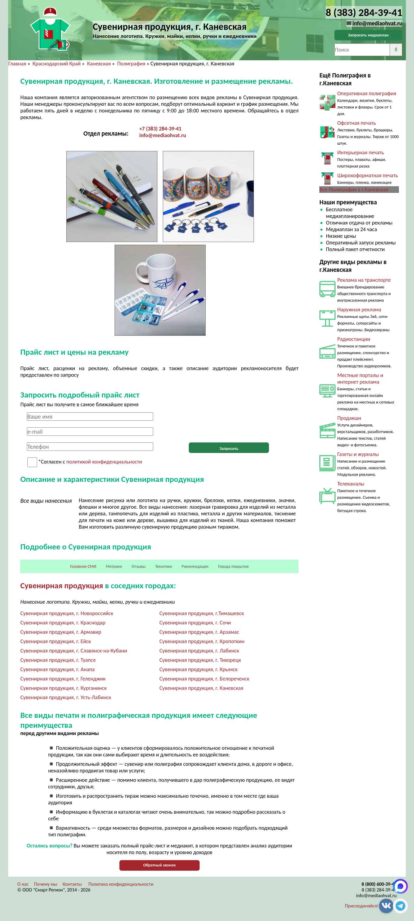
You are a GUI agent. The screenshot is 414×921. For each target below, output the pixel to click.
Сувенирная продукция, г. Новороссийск (66, 613)
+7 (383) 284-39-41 (160, 128)
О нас (22, 884)
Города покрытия (233, 566)
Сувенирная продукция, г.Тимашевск (202, 613)
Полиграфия (131, 63)
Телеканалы (350, 483)
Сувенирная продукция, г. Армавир (60, 632)
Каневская (99, 63)
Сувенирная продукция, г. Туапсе (58, 660)
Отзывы (139, 566)
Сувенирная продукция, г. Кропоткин (202, 641)
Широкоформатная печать (367, 175)
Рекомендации (195, 566)
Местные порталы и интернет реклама (360, 378)
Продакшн (349, 418)
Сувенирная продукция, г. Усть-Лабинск (65, 697)
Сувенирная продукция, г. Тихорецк (200, 660)
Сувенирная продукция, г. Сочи (195, 622)
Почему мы (45, 884)
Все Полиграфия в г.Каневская (353, 189)
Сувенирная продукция (61, 585)
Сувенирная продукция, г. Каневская (201, 688)
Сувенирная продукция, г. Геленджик (63, 678)
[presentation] (229, 424)
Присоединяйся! (362, 906)
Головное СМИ (83, 566)
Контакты (72, 884)
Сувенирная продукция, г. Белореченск (204, 678)
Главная (17, 63)
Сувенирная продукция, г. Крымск (199, 669)
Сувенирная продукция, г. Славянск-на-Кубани (73, 650)
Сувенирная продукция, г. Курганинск (63, 688)
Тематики (163, 566)
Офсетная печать (356, 123)
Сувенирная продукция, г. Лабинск (199, 650)
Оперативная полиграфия (366, 93)
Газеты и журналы (358, 454)
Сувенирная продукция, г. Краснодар (62, 622)
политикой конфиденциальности (104, 462)
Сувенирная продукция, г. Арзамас (199, 632)
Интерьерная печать (360, 152)
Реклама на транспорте (364, 280)
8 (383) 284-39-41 (379, 890)
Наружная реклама (359, 309)
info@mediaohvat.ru (162, 135)
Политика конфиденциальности (120, 884)
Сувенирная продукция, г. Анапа (57, 669)
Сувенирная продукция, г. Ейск (55, 641)
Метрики (114, 566)
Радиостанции (353, 339)
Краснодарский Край (57, 63)
